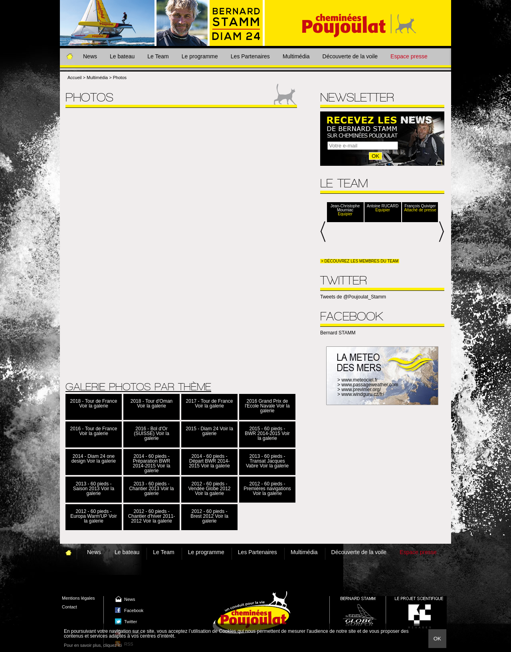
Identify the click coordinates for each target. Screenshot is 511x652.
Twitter (130, 621)
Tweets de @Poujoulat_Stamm (353, 297)
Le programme (200, 56)
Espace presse (409, 56)
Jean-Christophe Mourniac (345, 208)
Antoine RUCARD (382, 206)
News (90, 56)
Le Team (157, 56)
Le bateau (122, 56)
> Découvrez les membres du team (359, 261)
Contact (69, 606)
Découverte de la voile (350, 56)
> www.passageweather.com (367, 384)
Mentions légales (78, 598)
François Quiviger (420, 206)
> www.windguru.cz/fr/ (360, 394)
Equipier (345, 214)
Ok (437, 639)
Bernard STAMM (337, 333)
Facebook (133, 610)
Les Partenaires (250, 56)
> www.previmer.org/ (359, 389)
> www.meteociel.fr (357, 380)
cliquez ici (112, 645)
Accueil (74, 77)
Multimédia (296, 56)
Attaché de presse (420, 210)
